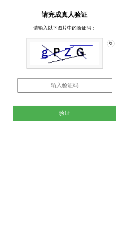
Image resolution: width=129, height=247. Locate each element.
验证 (64, 113)
